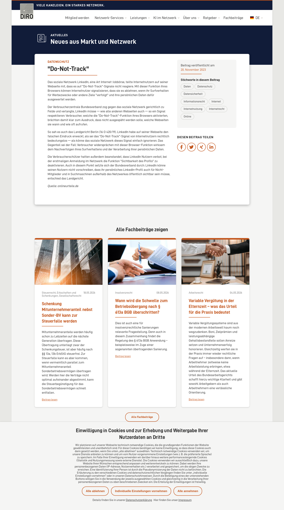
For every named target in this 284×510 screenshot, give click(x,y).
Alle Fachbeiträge (142, 417)
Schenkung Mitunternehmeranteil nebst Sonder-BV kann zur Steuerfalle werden (67, 312)
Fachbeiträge (233, 18)
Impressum (185, 500)
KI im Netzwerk (164, 18)
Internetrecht (216, 108)
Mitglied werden (77, 18)
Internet (216, 101)
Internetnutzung (193, 108)
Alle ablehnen (95, 491)
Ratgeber (210, 18)
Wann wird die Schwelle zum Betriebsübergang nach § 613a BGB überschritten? (141, 306)
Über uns (189, 18)
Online (187, 116)
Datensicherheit (193, 93)
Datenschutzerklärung (139, 500)
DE (255, 18)
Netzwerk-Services (109, 18)
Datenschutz (204, 86)
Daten (187, 86)
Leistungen (138, 18)
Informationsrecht (194, 101)
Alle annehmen (188, 491)
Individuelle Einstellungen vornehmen (141, 491)
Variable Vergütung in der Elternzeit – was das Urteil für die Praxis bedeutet (213, 306)
